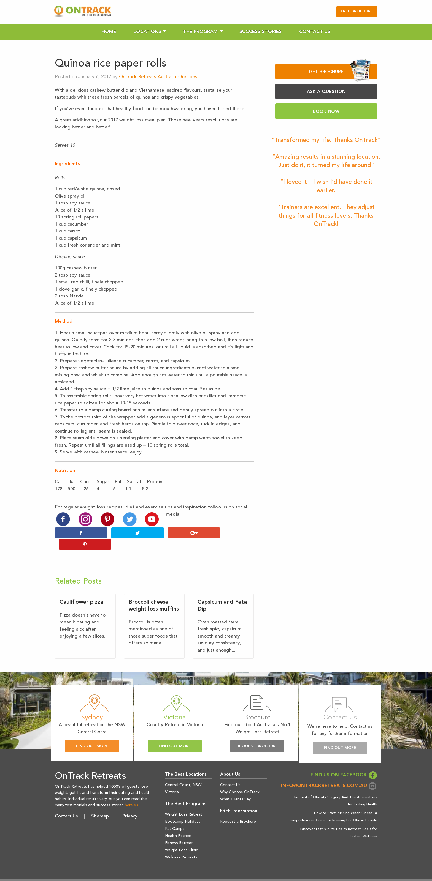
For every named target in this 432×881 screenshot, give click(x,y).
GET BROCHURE (340, 71)
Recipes (188, 77)
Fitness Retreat (179, 832)
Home (109, 31)
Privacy (129, 804)
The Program (200, 31)
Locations (147, 31)
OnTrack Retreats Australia (147, 77)
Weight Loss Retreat (183, 803)
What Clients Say (235, 788)
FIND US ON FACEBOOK (343, 764)
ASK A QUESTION (326, 92)
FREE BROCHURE (357, 11)
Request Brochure (257, 735)
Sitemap (100, 804)
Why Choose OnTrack (240, 781)
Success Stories (260, 31)
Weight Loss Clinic (181, 839)
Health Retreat (178, 825)
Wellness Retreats (181, 846)
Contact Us (314, 31)
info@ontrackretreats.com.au (329, 774)
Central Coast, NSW (183, 774)
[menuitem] (108, 32)
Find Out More (92, 735)
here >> (132, 794)
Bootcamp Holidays (182, 810)
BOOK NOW (326, 112)
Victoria (172, 781)
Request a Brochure (238, 810)
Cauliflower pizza (81, 591)
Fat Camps (175, 817)
